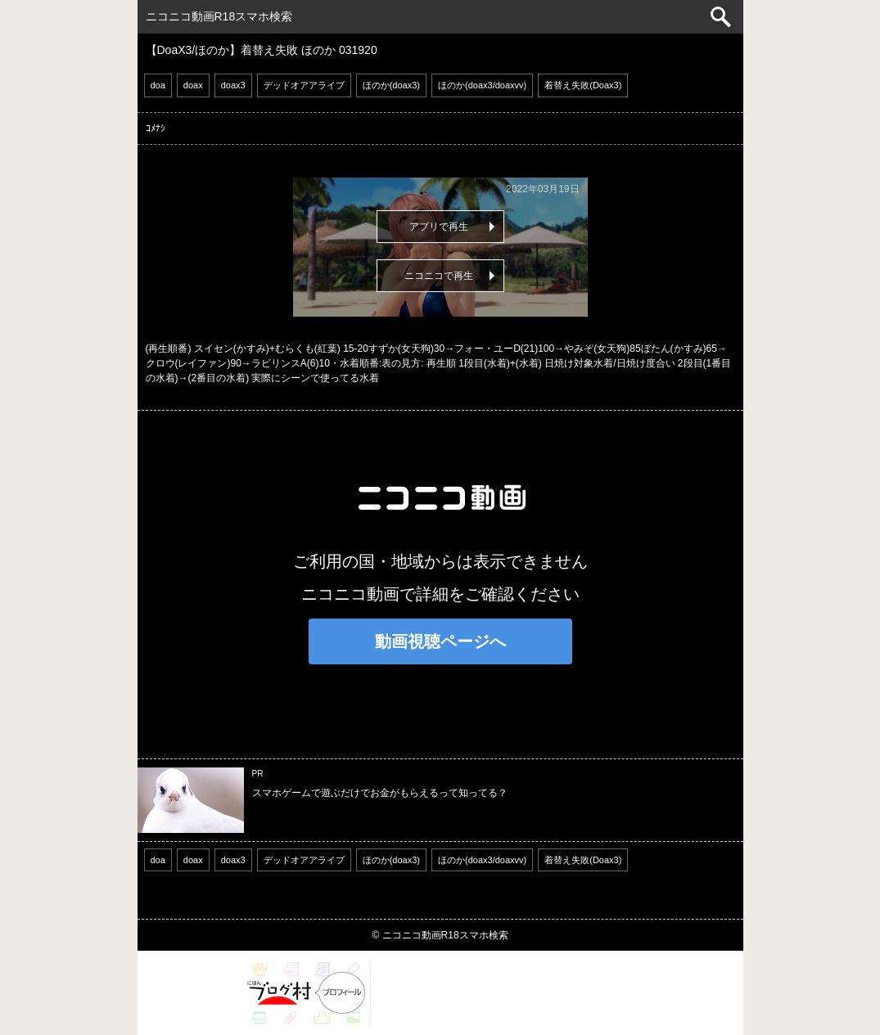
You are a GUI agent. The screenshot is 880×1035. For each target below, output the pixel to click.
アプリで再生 (438, 226)
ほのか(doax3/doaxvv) (482, 85)
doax (193, 85)
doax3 (233, 85)
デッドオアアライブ (304, 85)
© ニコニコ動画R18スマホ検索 (440, 935)
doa (158, 85)
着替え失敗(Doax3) (582, 85)
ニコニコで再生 (438, 275)
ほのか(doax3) (391, 85)
